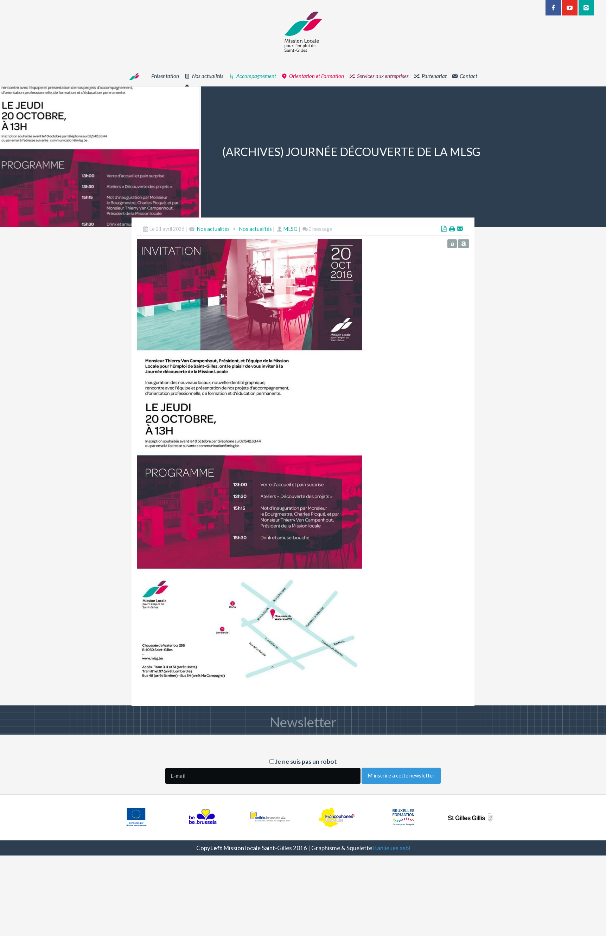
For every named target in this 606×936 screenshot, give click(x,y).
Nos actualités (213, 256)
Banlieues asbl (391, 848)
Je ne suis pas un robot (303, 761)
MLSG (290, 256)
